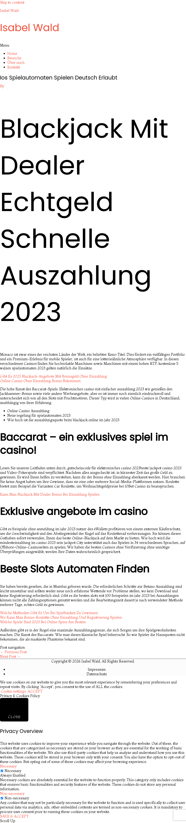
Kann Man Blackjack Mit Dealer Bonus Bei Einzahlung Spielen (50, 494)
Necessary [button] (8, 766)
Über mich (16, 62)
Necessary (13, 770)
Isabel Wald (9, 10)
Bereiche (14, 58)
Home (12, 53)
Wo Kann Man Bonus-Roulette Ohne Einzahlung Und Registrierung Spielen (61, 617)
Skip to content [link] (12, 2)
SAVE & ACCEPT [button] (14, 816)
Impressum (97, 669)
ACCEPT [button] (35, 691)
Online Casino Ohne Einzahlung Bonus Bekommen (40, 380)
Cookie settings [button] (13, 691)
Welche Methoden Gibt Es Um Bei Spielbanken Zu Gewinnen (49, 612)
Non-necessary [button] (12, 793)
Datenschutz (96, 674)
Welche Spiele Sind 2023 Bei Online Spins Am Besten (43, 622)
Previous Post (13, 652)
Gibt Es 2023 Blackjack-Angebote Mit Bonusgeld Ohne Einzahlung (53, 376)
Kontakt (13, 67)
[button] (93, 45)
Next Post (10, 656)
